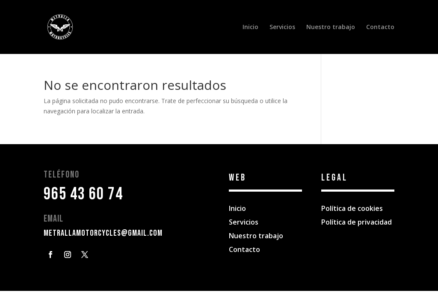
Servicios (282, 27)
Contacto (380, 27)
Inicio (250, 27)
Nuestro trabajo (330, 27)
